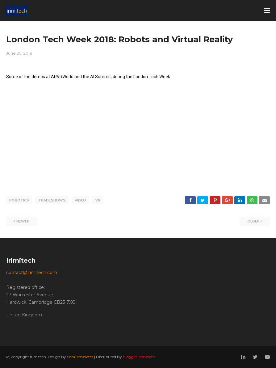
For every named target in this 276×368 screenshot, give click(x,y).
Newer (23, 221)
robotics (19, 200)
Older (253, 221)
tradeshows (51, 200)
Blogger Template (139, 356)
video (80, 200)
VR (97, 200)
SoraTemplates (80, 356)
